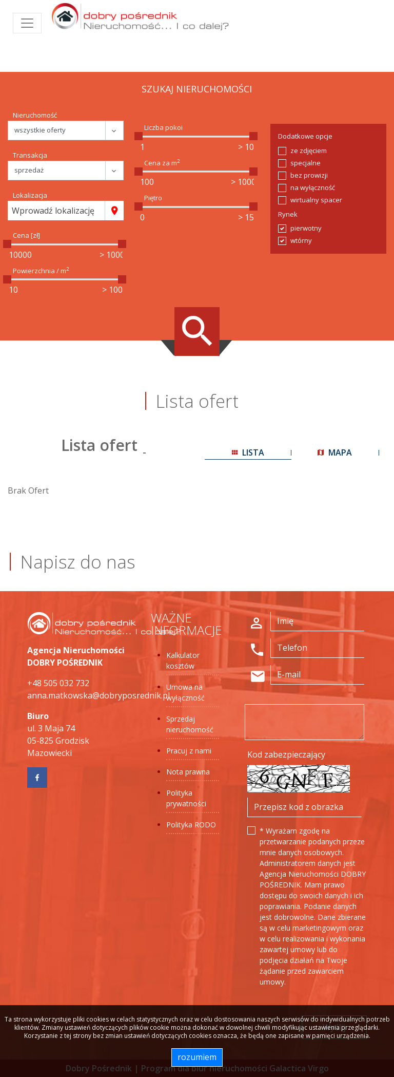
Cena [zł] (26, 235)
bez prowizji (309, 175)
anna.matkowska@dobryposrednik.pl (98, 695)
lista (248, 452)
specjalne (305, 162)
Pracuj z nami (188, 750)
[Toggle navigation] (27, 23)
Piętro (153, 197)
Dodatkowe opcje (305, 136)
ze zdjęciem (308, 150)
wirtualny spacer (316, 199)
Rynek (288, 214)
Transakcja (30, 155)
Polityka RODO (191, 824)
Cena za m (162, 162)
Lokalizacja (30, 195)
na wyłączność (312, 187)
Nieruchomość (35, 115)
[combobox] (56, 210)
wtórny (301, 240)
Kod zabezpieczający (286, 754)
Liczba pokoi (163, 127)
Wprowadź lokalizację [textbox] (53, 210)
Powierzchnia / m (41, 270)
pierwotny (306, 228)
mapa (335, 452)
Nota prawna (188, 772)
